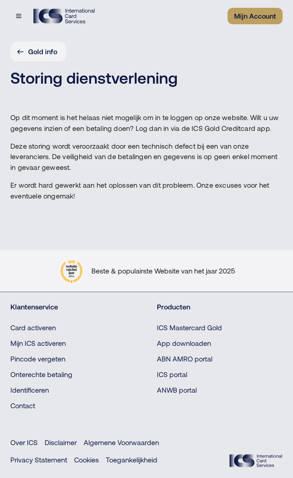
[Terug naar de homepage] (64, 16)
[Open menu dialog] (19, 16)
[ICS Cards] (255, 460)
